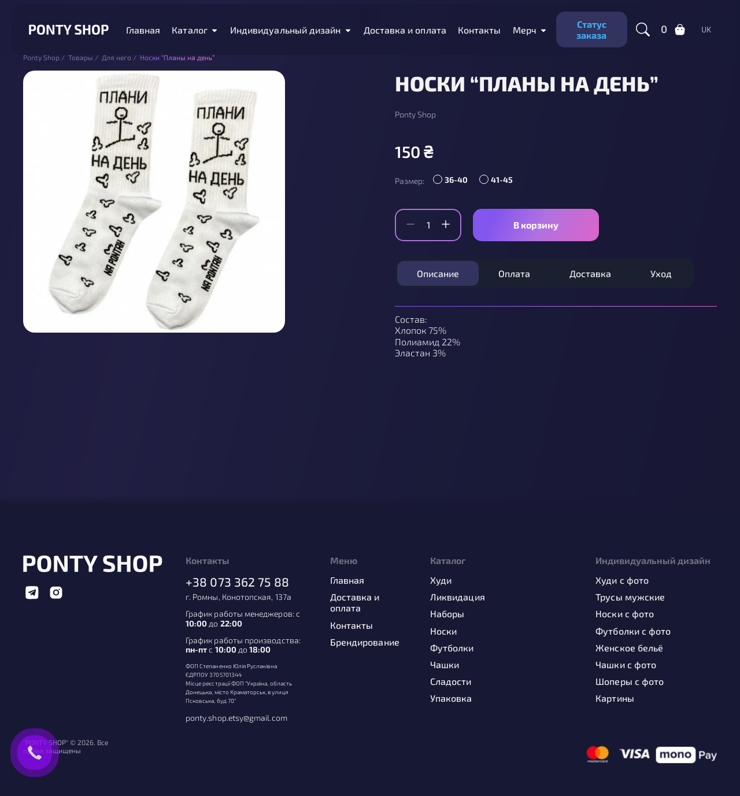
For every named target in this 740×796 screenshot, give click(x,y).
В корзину (535, 224)
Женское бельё (629, 647)
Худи (441, 579)
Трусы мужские (630, 596)
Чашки (444, 664)
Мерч (524, 29)
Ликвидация (457, 596)
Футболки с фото (633, 630)
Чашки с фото (625, 664)
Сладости (451, 681)
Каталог (190, 29)
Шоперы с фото (629, 681)
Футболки (452, 647)
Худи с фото (622, 579)
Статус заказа (591, 29)
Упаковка (451, 697)
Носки (443, 630)
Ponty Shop (415, 114)
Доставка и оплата (405, 29)
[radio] (453, 181)
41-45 (502, 180)
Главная (143, 29)
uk (706, 29)
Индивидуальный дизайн (285, 29)
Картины (614, 697)
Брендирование (364, 641)
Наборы (447, 613)
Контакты (479, 29)
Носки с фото (624, 613)
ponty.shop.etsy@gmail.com (236, 718)
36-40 (456, 180)
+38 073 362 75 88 (237, 581)
